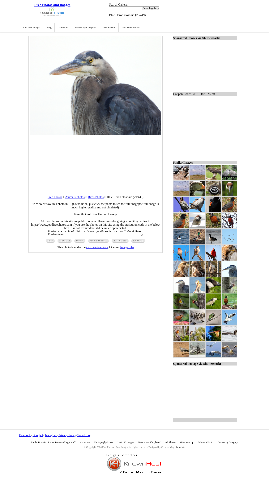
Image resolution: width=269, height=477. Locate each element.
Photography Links (103, 442)
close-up (64, 242)
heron (80, 242)
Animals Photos (75, 197)
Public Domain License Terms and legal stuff (53, 442)
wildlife (138, 242)
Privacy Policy (67, 435)
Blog (49, 27)
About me (85, 442)
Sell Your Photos (131, 27)
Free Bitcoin (109, 27)
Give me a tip (186, 442)
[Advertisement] (95, 162)
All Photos (170, 442)
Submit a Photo (205, 442)
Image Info (127, 248)
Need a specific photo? (149, 442)
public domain (98, 242)
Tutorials (63, 27)
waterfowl (120, 242)
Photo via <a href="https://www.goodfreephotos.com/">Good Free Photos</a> (95, 233)
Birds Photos (96, 197)
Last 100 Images (31, 27)
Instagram (51, 435)
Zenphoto (180, 447)
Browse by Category (85, 27)
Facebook (25, 435)
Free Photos (55, 197)
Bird (50, 242)
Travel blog (84, 435)
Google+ (38, 435)
